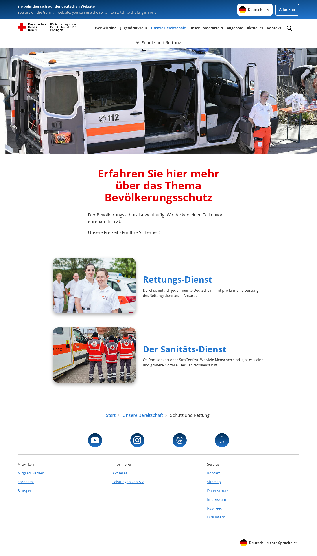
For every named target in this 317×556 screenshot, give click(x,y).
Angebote (235, 28)
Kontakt (274, 28)
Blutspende (27, 490)
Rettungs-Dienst (177, 279)
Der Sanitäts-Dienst (184, 349)
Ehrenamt (26, 481)
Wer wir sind (106, 28)
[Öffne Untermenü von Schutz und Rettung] (158, 42)
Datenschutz (217, 490)
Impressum (216, 499)
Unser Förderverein (206, 28)
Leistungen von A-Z (128, 481)
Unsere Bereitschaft (168, 28)
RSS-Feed (214, 508)
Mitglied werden (31, 473)
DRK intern (216, 517)
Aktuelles (255, 28)
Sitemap (214, 481)
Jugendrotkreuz (133, 28)
